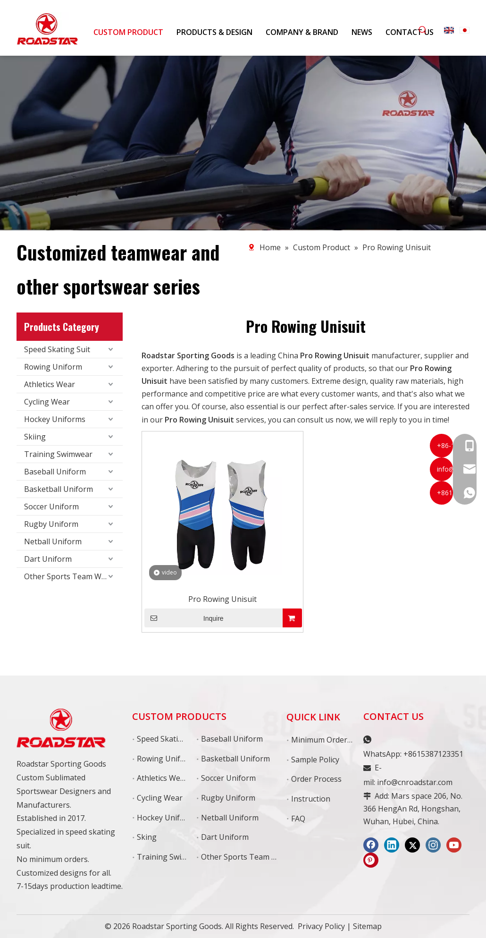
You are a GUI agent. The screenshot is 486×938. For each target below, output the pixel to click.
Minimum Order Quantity (335, 740)
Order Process (316, 779)
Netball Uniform (53, 541)
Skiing (35, 436)
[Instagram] (433, 845)
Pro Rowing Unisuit (222, 599)
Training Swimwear (58, 454)
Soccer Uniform (51, 506)
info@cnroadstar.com (414, 782)
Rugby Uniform (51, 524)
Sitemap (367, 926)
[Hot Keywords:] (423, 30)
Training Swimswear (173, 857)
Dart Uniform (48, 559)
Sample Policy (315, 759)
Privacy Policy (321, 926)
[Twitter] (412, 845)
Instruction (310, 799)
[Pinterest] (370, 860)
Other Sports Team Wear (68, 576)
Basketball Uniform (58, 489)
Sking (147, 837)
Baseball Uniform (55, 471)
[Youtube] (453, 845)
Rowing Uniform (53, 367)
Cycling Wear (47, 402)
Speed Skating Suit (57, 349)
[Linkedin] (391, 845)
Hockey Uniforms (54, 419)
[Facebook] (370, 845)
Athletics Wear (49, 384)
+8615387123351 (433, 754)
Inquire (184, 617)
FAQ (298, 818)
